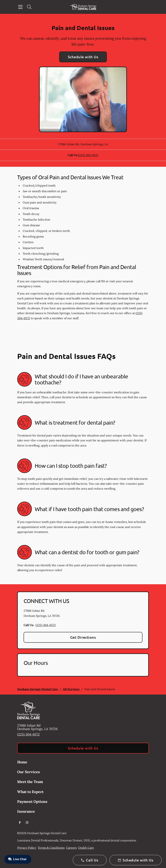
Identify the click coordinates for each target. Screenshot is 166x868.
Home (22, 762)
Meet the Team (30, 781)
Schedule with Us (83, 56)
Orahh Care (86, 847)
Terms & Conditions (51, 847)
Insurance (26, 811)
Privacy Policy (26, 847)
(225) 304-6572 (88, 155)
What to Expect (30, 791)
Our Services (28, 772)
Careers (71, 847)
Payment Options (32, 801)
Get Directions (83, 637)
